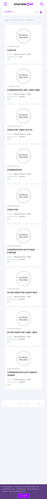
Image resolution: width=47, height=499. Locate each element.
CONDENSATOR (14, 169)
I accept (23, 496)
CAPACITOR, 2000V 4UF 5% (19, 129)
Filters (9, 12)
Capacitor (11, 50)
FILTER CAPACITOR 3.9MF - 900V (22, 332)
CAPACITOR (12, 209)
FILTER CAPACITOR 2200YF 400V (22, 292)
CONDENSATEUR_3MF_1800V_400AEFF (25, 90)
